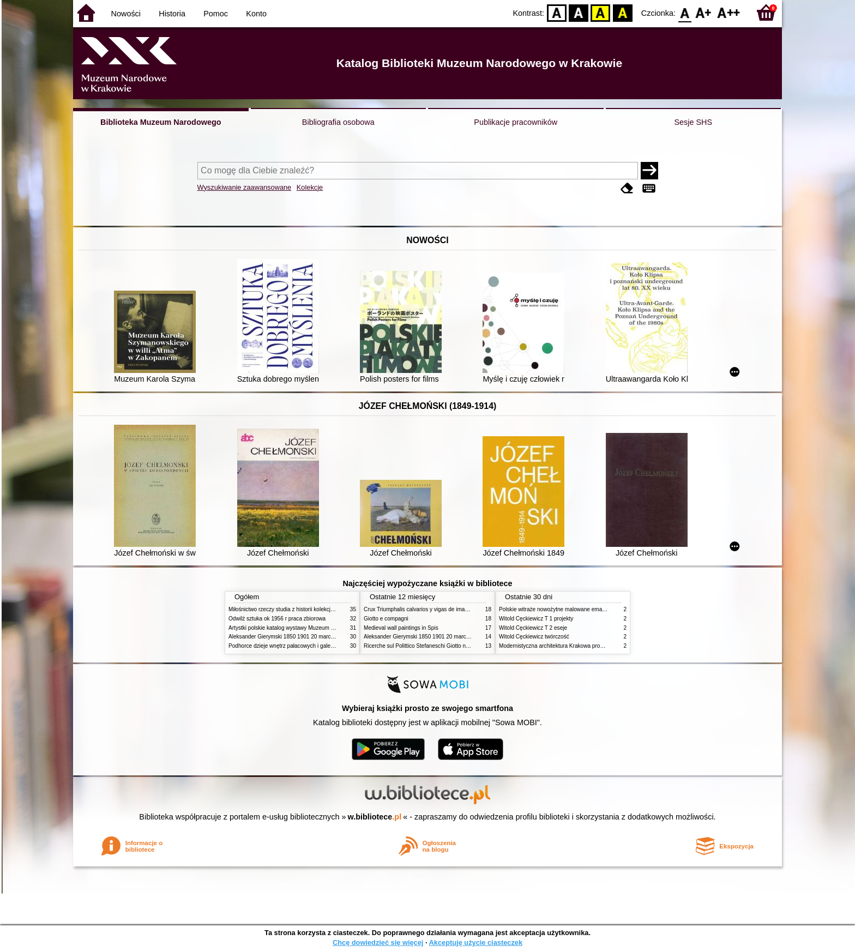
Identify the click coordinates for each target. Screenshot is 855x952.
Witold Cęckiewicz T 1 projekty (536, 619)
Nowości (126, 13)
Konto (256, 13)
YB (600, 12)
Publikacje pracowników (515, 122)
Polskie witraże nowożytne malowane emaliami (556, 609)
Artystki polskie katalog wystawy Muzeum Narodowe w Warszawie (308, 628)
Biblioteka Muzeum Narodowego (160, 122)
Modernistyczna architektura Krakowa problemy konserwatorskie (577, 646)
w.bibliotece (375, 816)
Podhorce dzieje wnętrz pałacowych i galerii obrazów (292, 646)
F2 (729, 12)
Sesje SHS (693, 122)
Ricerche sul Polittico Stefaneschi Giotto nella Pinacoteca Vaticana (445, 646)
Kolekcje (310, 187)
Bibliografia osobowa (338, 122)
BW (578, 12)
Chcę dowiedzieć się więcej (378, 942)
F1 (704, 12)
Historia (172, 13)
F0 (684, 12)
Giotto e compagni (386, 619)
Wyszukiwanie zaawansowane (244, 187)
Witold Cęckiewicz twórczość (534, 637)
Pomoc (215, 13)
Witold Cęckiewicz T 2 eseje (533, 628)
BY (622, 12)
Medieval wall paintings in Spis (401, 628)
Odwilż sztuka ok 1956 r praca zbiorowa (277, 619)
